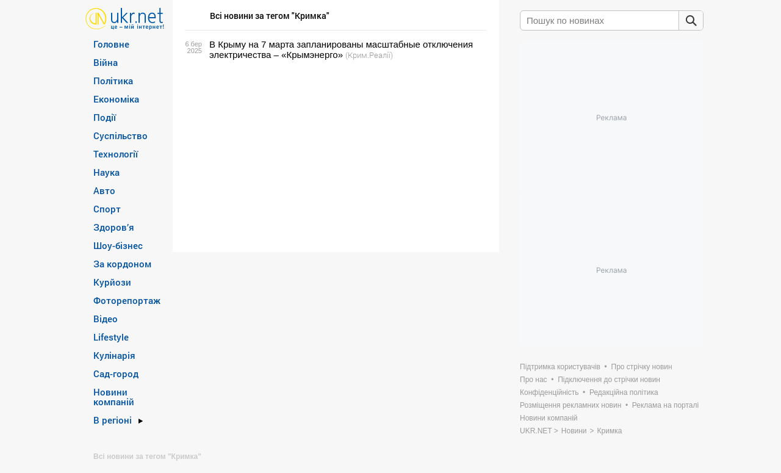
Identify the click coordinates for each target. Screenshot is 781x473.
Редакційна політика (623, 392)
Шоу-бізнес (118, 245)
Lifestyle (111, 337)
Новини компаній (113, 396)
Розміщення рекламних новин (570, 405)
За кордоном (122, 264)
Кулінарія (114, 355)
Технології (115, 154)
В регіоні (112, 420)
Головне (111, 44)
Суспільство (120, 135)
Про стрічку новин (641, 367)
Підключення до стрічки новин (609, 379)
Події (104, 117)
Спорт (107, 209)
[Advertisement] (334, 156)
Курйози (112, 282)
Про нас (533, 379)
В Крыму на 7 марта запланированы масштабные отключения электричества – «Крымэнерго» (341, 49)
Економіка (116, 99)
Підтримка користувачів (560, 367)
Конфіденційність (549, 392)
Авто (104, 190)
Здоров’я (113, 227)
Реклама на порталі (665, 405)
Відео (105, 318)
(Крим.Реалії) (369, 54)
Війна (105, 62)
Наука (106, 172)
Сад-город (116, 373)
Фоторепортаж (126, 300)
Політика (113, 80)
